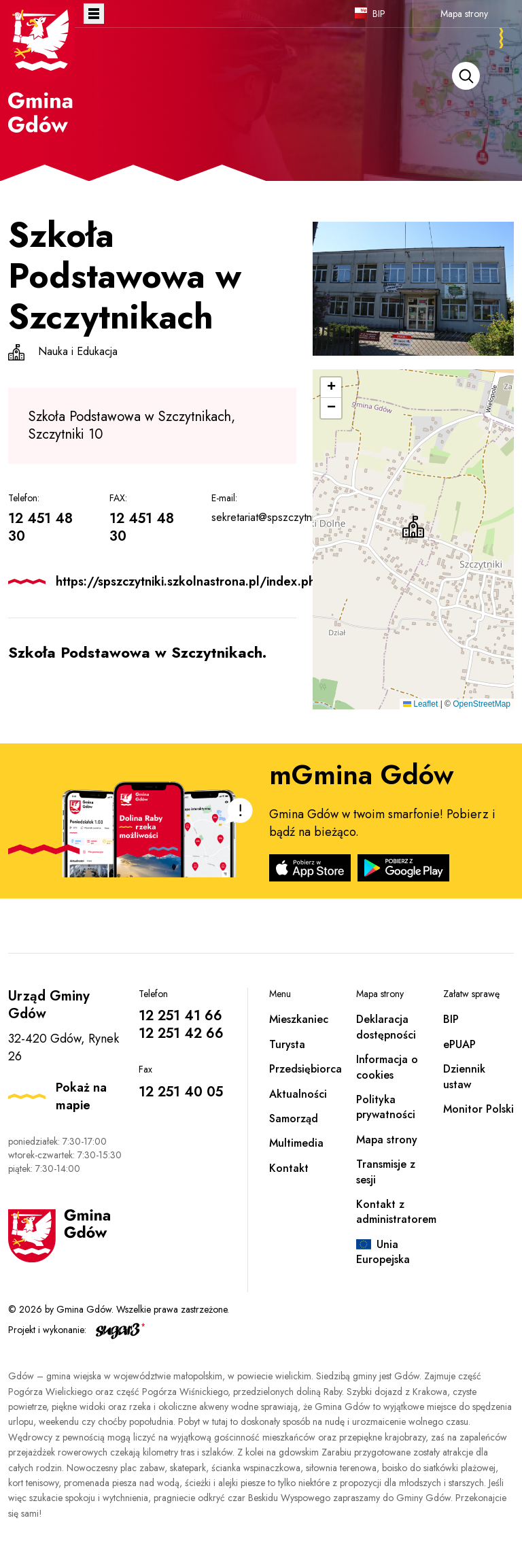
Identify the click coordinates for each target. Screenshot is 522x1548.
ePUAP (459, 1044)
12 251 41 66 (180, 1016)
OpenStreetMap (481, 704)
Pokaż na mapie (81, 1096)
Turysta (287, 1044)
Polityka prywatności (385, 1107)
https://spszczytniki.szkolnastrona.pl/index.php (189, 581)
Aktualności (298, 1094)
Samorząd (293, 1118)
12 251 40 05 (181, 1092)
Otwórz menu (94, 13)
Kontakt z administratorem (396, 1211)
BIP (378, 13)
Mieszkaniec (298, 1019)
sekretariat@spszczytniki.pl (271, 517)
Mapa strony (464, 13)
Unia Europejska (383, 1251)
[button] (413, 526)
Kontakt (289, 1168)
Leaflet (420, 704)
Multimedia (296, 1143)
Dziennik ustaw (464, 1076)
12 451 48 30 (40, 527)
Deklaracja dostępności (386, 1026)
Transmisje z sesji (385, 1171)
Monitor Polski (478, 1109)
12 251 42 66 (181, 1033)
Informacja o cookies (387, 1066)
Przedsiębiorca (305, 1069)
